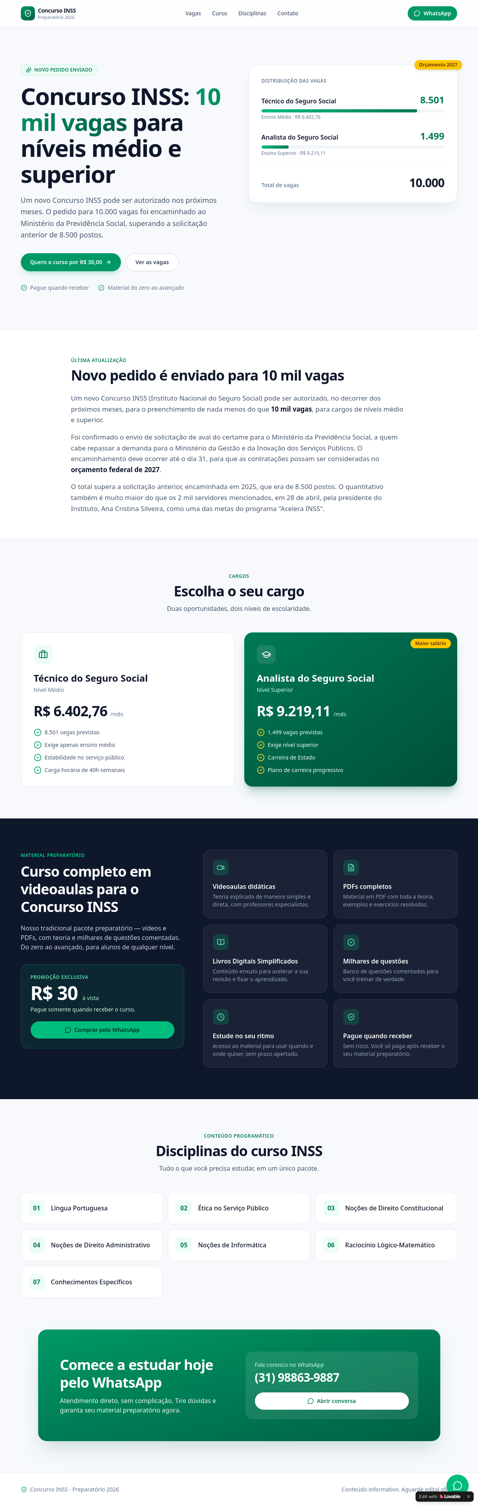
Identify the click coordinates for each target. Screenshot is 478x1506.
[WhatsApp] (458, 1486)
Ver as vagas (152, 262)
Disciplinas (252, 13)
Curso (219, 13)
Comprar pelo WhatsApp (102, 1029)
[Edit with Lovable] (439, 1496)
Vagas (193, 13)
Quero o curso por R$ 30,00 (71, 262)
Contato (288, 13)
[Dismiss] (468, 1496)
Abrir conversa (332, 1401)
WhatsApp (432, 13)
